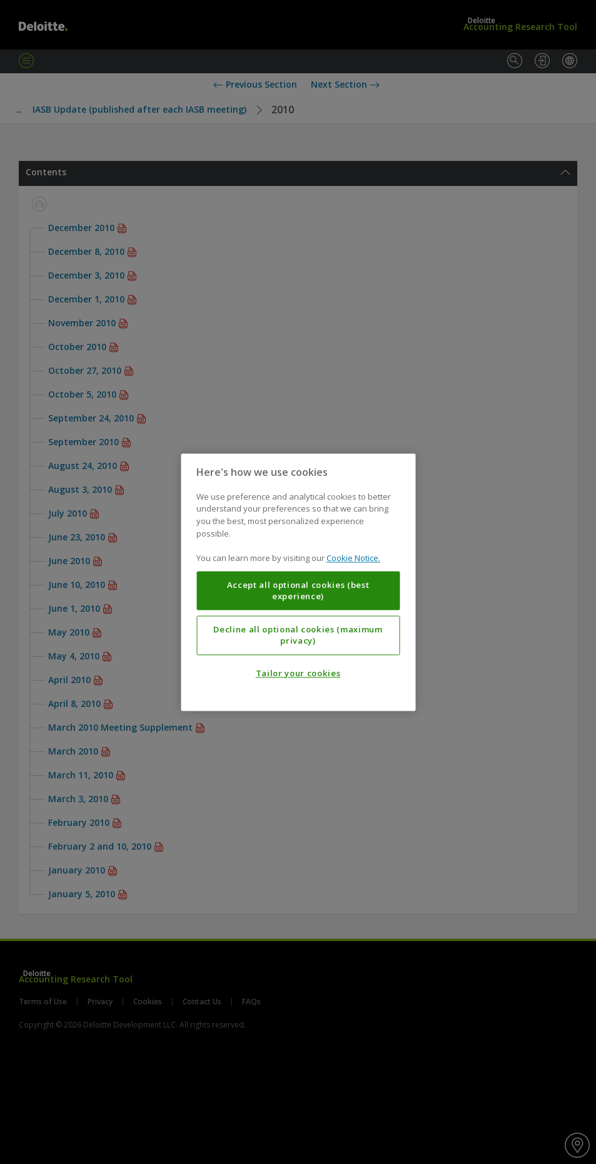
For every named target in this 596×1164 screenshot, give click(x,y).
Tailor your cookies (298, 673)
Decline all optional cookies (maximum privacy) (297, 635)
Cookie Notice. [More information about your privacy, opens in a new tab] (353, 558)
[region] (298, 582)
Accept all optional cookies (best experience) (298, 590)
